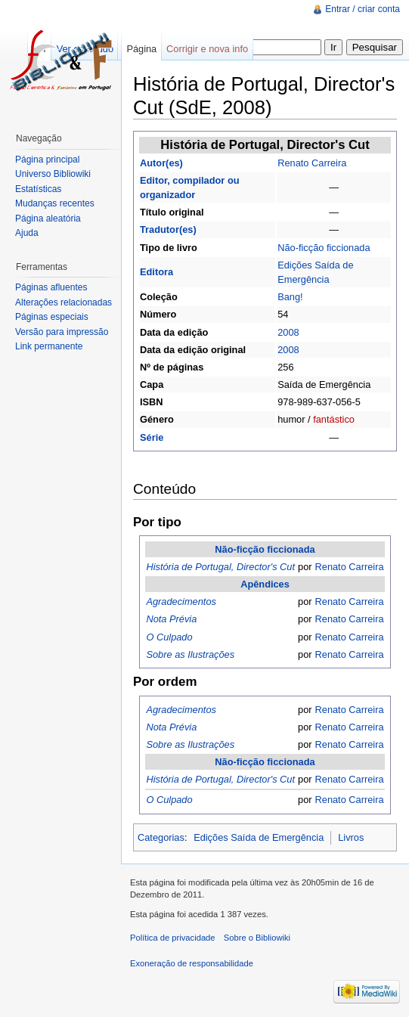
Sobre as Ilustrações (190, 654)
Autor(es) (161, 163)
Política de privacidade (172, 937)
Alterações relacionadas (63, 302)
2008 (288, 332)
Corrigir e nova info (207, 48)
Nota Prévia (171, 619)
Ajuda (27, 233)
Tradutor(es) (168, 229)
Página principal (47, 159)
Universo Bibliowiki (53, 174)
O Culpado (169, 637)
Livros (351, 837)
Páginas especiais (51, 317)
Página (141, 48)
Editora (156, 272)
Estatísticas (38, 189)
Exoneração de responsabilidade (191, 963)
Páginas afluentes (51, 287)
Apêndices (265, 584)
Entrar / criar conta (362, 9)
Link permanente (48, 346)
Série (151, 437)
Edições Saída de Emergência (259, 837)
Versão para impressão (61, 332)
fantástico (334, 419)
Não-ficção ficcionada (323, 247)
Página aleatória (48, 218)
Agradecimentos (180, 601)
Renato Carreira (311, 163)
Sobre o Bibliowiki (257, 937)
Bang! (289, 296)
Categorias (161, 837)
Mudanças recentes (55, 203)
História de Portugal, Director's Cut (220, 566)
